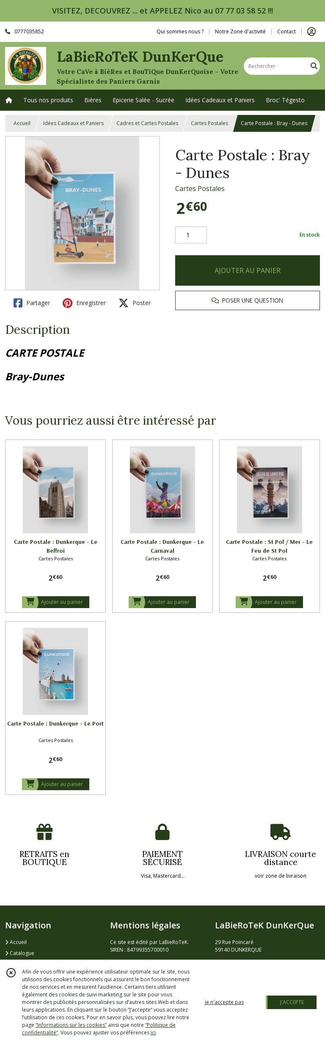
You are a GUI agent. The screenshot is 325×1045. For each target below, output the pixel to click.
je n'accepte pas (224, 1002)
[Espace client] (311, 31)
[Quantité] (191, 234)
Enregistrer (84, 303)
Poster (134, 303)
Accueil (22, 123)
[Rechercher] (313, 66)
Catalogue (19, 953)
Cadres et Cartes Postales (147, 123)
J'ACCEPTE (292, 1002)
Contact (286, 31)
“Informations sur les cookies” (71, 1025)
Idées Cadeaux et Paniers (73, 123)
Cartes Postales (209, 123)
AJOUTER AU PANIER (248, 270)
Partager (32, 303)
